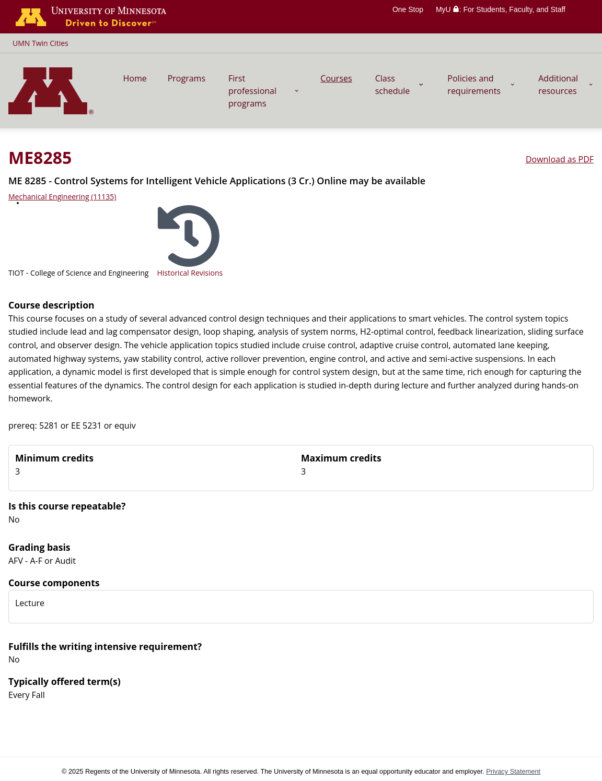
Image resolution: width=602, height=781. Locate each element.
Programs (186, 78)
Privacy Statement (513, 771)
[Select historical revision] (190, 241)
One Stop (407, 9)
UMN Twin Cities (40, 43)
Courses (336, 78)
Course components (54, 582)
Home (134, 78)
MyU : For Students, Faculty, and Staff (500, 9)
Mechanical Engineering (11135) (62, 197)
